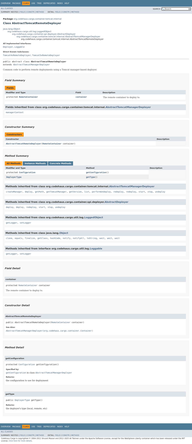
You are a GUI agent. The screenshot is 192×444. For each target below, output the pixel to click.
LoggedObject (93, 217)
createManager (14, 192)
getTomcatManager (56, 192)
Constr (30, 12)
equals (18, 238)
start (142, 192)
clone (9, 238)
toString (92, 238)
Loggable (19, 47)
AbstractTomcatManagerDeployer (31, 64)
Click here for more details (20, 441)
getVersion (75, 192)
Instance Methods (35, 163)
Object (63, 233)
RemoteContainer (28, 97)
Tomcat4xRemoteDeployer (17, 55)
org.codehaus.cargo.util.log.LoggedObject (29, 31)
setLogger (25, 223)
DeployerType (13, 177)
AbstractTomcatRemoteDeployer (23, 143)
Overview (5, 3)
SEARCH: (157, 9)
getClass (43, 238)
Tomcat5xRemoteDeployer (46, 55)
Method (40, 12)
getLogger (11, 223)
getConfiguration (96, 172)
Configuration (27, 172)
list (86, 192)
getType (90, 177)
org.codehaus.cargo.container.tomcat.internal (38, 19)
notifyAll (78, 238)
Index (60, 3)
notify (66, 238)
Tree (39, 3)
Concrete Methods (60, 163)
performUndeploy (101, 192)
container (81, 97)
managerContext (15, 112)
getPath (39, 192)
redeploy (118, 192)
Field (22, 12)
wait (102, 238)
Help (66, 3)
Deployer (8, 47)
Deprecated (49, 3)
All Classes (7, 8)
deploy (28, 192)
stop (150, 192)
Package (16, 3)
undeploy (160, 192)
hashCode (55, 238)
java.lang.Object (11, 29)
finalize (30, 238)
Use (33, 3)
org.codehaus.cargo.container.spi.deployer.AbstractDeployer (44, 34)
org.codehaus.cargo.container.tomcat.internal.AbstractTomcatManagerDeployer (58, 36)
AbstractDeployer (116, 202)
